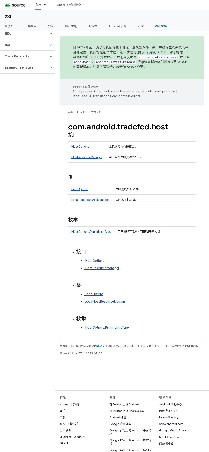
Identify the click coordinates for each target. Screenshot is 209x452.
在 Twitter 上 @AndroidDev (126, 411)
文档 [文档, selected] (38, 5)
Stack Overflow (169, 437)
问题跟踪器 (166, 443)
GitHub (64, 443)
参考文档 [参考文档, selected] (161, 26)
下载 (62, 417)
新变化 (9, 26)
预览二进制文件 (70, 424)
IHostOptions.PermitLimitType (91, 232)
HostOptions (79, 189)
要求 (62, 411)
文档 (8, 16)
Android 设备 (117, 26)
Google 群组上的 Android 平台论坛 (130, 432)
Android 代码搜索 (69, 5)
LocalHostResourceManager (90, 200)
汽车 (141, 26)
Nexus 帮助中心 (169, 417)
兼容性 (92, 26)
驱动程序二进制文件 (72, 437)
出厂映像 (65, 430)
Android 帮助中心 (170, 404)
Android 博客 (117, 417)
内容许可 (99, 346)
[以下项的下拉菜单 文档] (46, 5)
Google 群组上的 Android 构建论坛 (130, 441)
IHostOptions (80, 146)
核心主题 (71, 26)
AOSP (71, 112)
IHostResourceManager (86, 157)
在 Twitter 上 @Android (124, 404)
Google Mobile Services (174, 430)
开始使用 (31, 26)
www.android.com (171, 424)
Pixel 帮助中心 (168, 411)
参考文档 (96, 112)
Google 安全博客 (120, 424)
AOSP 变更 (135, 67)
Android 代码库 (70, 404)
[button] (24, 33)
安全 (51, 26)
